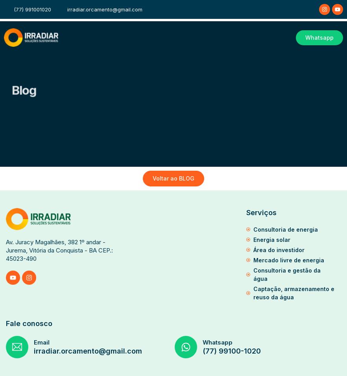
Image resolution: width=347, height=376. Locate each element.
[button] (285, 38)
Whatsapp (218, 342)
